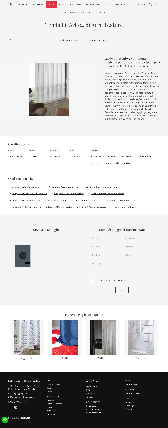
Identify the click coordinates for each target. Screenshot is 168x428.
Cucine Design (53, 384)
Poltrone (51, 414)
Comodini (90, 393)
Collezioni (37, 4)
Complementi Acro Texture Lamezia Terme (29, 193)
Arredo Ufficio (131, 384)
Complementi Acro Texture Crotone (26, 187)
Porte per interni (93, 412)
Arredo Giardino (132, 393)
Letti (88, 390)
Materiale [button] (53, 150)
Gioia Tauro (127, 156)
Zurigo (129, 163)
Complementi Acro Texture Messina (69, 193)
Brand (62, 4)
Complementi (90, 12)
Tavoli (49, 388)
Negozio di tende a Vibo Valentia (92, 207)
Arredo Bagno (92, 381)
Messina (97, 163)
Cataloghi (75, 4)
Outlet (51, 4)
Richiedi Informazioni (68, 40)
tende (35, 156)
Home (65, 12)
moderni (76, 156)
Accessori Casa (76, 12)
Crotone (97, 156)
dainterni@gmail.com (24, 397)
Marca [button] (11, 150)
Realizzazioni (93, 4)
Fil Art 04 (101, 12)
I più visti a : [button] (95, 150)
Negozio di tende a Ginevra (90, 200)
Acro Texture (17, 156)
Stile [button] (71, 150)
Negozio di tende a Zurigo (125, 207)
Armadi (89, 397)
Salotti (50, 410)
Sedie (49, 391)
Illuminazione (92, 406)
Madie (50, 407)
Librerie (50, 400)
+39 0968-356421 (19, 394)
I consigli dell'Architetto (117, 4)
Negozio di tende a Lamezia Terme (26, 207)
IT (157, 4)
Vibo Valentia (113, 163)
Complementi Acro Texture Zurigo (26, 200)
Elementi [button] (33, 150)
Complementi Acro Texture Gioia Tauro (101, 187)
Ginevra (111, 156)
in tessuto (57, 156)
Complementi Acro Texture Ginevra (63, 187)
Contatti (140, 4)
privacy (124, 280)
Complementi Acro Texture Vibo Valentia (107, 193)
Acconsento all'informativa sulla (111, 280)
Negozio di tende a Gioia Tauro (122, 200)
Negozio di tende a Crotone (59, 200)
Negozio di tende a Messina (60, 207)
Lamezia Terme (145, 156)
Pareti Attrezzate (54, 403)
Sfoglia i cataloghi (98, 40)
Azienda (23, 4)
